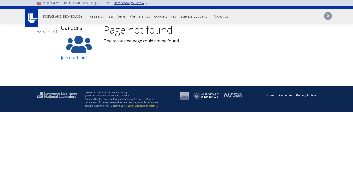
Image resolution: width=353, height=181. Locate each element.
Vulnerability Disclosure (140, 106)
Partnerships (148, 16)
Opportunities (173, 16)
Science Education (203, 16)
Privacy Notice (306, 95)
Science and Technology (67, 16)
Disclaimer (285, 95)
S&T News (125, 16)
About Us (229, 16)
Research (105, 16)
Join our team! (74, 57)
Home (41, 31)
